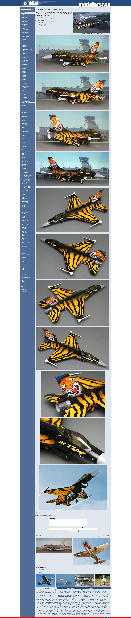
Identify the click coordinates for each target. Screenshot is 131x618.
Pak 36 (23, 191)
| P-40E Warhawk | (90, 605)
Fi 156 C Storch (24, 119)
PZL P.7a (23, 210)
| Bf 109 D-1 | (74, 594)
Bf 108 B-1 (24, 67)
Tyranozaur (24, 257)
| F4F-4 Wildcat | (52, 599)
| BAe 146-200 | (39, 594)
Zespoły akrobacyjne (25, 36)
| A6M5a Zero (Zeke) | (103, 591)
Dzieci (22, 286)
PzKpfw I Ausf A (25, 195)
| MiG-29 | (68, 603)
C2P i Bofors (24, 83)
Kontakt (24, 293)
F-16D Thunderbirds (25, 108)
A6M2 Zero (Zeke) (25, 43)
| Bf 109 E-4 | (80, 594)
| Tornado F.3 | (70, 614)
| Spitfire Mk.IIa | (64, 613)
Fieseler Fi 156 (24, 123)
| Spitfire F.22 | (97, 611)
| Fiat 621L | (99, 599)
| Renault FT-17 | (81, 610)
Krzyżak (23, 142)
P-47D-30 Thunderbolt (26, 179)
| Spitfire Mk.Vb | (89, 613)
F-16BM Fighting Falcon (26, 104)
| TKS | (64, 614)
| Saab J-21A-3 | (95, 610)
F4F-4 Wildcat (24, 112)
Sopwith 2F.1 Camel (25, 228)
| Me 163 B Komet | (41, 603)
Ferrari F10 (24, 117)
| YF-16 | (81, 616)
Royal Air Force (24, 25)
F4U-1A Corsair (25, 113)
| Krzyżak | (65, 602)
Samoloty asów (24, 31)
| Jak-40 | (52, 602)
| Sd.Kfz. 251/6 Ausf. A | (69, 611)
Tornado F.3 (24, 251)
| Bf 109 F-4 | (93, 594)
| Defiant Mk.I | (53, 596)
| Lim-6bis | (100, 602)
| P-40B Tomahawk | (72, 605)
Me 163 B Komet (25, 153)
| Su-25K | (106, 613)
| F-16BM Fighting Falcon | (77, 598)
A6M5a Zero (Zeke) (25, 50)
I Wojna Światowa (25, 16)
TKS (23, 250)
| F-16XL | (39, 599)
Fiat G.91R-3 (24, 121)
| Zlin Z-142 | (91, 616)
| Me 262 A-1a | (49, 603)
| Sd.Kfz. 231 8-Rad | (59, 611)
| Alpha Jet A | (60, 592)
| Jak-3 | (47, 602)
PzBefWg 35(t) (24, 194)
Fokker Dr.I (24, 127)
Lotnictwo (23, 285)
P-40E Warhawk (25, 173)
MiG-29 (23, 158)
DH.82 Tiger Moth (25, 91)
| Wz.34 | (60, 616)
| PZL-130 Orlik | (62, 610)
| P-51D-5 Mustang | (74, 607)
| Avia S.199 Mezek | (86, 592)
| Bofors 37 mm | (63, 595)
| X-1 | (68, 616)
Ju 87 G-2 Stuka (25, 141)
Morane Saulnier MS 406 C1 (27, 160)
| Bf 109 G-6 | (41, 595)
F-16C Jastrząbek (25, 106)
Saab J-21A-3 (24, 219)
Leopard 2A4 (24, 147)
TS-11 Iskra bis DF (25, 254)
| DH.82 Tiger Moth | (61, 596)
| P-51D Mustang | (66, 607)
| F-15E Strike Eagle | (101, 596)
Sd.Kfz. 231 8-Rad (25, 224)
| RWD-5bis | (88, 610)
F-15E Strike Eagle (25, 98)
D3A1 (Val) (24, 87)
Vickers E (23, 258)
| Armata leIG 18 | (78, 592)
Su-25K (23, 243)
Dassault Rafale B (25, 89)
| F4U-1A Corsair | (61, 599)
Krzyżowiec (24, 143)
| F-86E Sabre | (45, 599)
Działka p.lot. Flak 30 (25, 94)
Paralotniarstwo (25, 283)
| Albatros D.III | (52, 592)
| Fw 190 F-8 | (75, 600)
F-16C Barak (24, 105)
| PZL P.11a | (94, 609)
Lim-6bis (23, 150)
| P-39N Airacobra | (63, 605)
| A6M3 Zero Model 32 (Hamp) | (91, 591)
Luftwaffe (23, 18)
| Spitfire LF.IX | (104, 611)
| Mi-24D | (62, 603)
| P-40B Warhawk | (81, 605)
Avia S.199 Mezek (25, 58)
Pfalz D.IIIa (24, 193)
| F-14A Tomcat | (92, 596)
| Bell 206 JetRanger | (59, 594)
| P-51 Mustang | (85, 606)
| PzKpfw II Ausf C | (50, 609)
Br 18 (23, 82)
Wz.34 (23, 261)
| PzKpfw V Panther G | (80, 609)
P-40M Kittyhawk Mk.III (26, 176)
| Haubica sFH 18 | (91, 600)
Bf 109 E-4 (24, 69)
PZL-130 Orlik (24, 213)
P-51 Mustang (24, 182)
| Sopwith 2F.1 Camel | (88, 611)
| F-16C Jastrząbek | (95, 598)
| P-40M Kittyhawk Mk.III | (43, 606)
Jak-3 (23, 138)
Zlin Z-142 (24, 271)
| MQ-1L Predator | (97, 603)
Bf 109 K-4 (24, 79)
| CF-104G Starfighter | (96, 595)
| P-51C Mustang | (94, 606)
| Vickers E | (107, 614)
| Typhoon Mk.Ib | (94, 614)
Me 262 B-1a (24, 156)
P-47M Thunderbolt (25, 180)
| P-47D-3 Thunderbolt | (54, 606)
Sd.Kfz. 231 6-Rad (25, 223)
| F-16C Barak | (87, 598)
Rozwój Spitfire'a (25, 29)
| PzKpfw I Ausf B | (41, 609)
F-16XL (23, 109)
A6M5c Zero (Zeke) (25, 52)
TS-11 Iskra (24, 253)
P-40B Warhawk (25, 172)
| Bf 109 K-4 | (56, 595)
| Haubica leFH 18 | (82, 600)
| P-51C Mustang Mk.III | (103, 606)
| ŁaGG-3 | (105, 602)
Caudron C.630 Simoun (26, 84)
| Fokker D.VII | (47, 600)
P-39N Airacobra (25, 169)
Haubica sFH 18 (25, 132)
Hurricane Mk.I (25, 134)
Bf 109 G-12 (24, 75)
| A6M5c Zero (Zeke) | (43, 592)
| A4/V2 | (43, 591)
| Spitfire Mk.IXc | (81, 613)
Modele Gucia (24, 20)
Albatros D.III (24, 53)
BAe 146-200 (24, 63)
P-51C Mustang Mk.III (26, 184)
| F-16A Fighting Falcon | (41, 598)
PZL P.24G (24, 208)
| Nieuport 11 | (55, 605)
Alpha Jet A (24, 54)
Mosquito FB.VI (25, 161)
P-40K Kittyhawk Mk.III (26, 175)
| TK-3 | (61, 614)
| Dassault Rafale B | (44, 596)
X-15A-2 (23, 265)
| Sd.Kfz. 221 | (41, 611)
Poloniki (23, 22)
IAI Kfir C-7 (24, 135)
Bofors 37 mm (24, 80)
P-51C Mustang (24, 183)
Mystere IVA (24, 165)
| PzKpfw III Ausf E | (69, 609)
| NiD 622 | (49, 605)
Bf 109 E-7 (24, 71)
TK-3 (23, 249)
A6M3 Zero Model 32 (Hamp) (27, 49)
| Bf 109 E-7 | (86, 594)
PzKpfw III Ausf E (25, 201)
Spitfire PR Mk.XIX (25, 242)
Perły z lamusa (24, 21)
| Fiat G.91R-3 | (105, 599)
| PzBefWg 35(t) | (95, 607)
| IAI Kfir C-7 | (107, 600)
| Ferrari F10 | (85, 599)
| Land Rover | (82, 602)
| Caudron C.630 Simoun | (84, 595)
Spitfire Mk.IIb (24, 238)
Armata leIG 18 (24, 57)
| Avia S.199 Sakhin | (96, 592)
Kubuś (23, 145)
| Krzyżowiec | (71, 602)
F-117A (23, 95)
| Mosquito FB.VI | (89, 603)
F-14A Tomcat (24, 97)
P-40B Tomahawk (25, 171)
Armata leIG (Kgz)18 (25, 56)
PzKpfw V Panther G (25, 202)
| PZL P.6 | (39, 610)
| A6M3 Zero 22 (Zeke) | (78, 591)
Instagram (23, 291)
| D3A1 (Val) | (105, 595)
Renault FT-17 (24, 216)
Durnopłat (24, 93)
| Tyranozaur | (101, 614)
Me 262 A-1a (24, 154)
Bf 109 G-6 (24, 76)
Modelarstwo (24, 12)
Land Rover (24, 146)
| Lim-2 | (95, 602)
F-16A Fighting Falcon (26, 101)
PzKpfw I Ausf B (25, 197)
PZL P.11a (23, 205)
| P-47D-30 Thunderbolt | (65, 606)
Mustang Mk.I (24, 164)
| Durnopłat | (69, 596)
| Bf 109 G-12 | (99, 594)
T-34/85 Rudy (24, 246)
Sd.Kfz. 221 (24, 221)
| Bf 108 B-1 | (67, 594)
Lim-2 (23, 149)
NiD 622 (23, 167)
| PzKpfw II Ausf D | (59, 609)
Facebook (23, 289)
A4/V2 (23, 42)
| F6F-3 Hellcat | (77, 599)
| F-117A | (86, 596)
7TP (22, 41)
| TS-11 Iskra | (77, 614)
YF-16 (23, 268)
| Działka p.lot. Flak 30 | (78, 596)
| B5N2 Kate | (104, 592)
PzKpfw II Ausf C (25, 198)
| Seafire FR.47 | (79, 611)
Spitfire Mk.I (24, 235)
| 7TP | (39, 591)
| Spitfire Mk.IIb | (72, 613)
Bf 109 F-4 (24, 72)
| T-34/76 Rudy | (39, 614)
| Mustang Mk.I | (105, 603)
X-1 (22, 264)
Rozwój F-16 (24, 28)
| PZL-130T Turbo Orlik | (71, 610)
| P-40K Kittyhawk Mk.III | (100, 605)
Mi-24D (23, 157)
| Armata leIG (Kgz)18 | (68, 592)
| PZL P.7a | (44, 610)
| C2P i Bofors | (75, 595)
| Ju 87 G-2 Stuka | (58, 602)
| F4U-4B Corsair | (70, 599)
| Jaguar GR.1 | (42, 602)
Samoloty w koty (25, 32)
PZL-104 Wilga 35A (25, 212)
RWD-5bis (24, 217)
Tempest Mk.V (24, 247)
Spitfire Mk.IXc (24, 239)
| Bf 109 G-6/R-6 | (49, 595)
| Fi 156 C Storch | (92, 599)
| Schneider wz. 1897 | (104, 610)
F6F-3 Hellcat (24, 116)
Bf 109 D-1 (24, 68)
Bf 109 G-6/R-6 (24, 78)
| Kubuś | (77, 602)
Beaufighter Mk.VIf (25, 64)
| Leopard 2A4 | (89, 602)
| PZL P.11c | (100, 609)
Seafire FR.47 (24, 227)
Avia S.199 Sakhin (25, 60)
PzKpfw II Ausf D (25, 199)
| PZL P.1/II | (88, 609)
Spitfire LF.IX (24, 231)
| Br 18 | (69, 595)
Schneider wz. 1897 (25, 220)
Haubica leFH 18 (25, 131)
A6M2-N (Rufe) (24, 45)
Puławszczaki (24, 24)
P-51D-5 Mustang (25, 190)
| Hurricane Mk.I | (100, 600)
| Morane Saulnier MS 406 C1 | (77, 603)
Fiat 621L (23, 120)
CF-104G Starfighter (25, 86)
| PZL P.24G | (106, 609)
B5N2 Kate (24, 61)
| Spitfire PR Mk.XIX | (98, 613)
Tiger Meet (24, 33)
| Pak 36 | (82, 607)
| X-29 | (77, 616)
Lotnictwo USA (24, 17)
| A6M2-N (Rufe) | (59, 591)
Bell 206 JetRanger (25, 65)
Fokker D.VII (24, 124)
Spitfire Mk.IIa (24, 236)
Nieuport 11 (24, 168)
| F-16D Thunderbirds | (105, 598)
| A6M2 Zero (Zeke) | (50, 591)
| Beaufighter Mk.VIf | (49, 594)
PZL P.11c (23, 206)
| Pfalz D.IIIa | (87, 607)
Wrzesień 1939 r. (25, 35)
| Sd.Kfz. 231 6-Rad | (49, 611)
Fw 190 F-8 (24, 130)
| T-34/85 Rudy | (47, 614)
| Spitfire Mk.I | (56, 613)
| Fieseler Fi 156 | (39, 600)
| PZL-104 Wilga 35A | (53, 610)
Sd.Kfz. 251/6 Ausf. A (25, 225)
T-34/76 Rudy (24, 245)
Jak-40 (23, 139)
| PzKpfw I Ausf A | (103, 607)
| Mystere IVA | (43, 605)
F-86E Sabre (24, 110)
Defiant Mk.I (24, 90)
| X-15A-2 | (72, 616)
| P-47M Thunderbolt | (77, 606)
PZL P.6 (23, 209)
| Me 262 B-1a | (56, 603)
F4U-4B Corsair (25, 115)
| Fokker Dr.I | (62, 600)
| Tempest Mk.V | (55, 614)
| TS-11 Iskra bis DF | (84, 614)
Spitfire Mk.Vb (24, 281)
